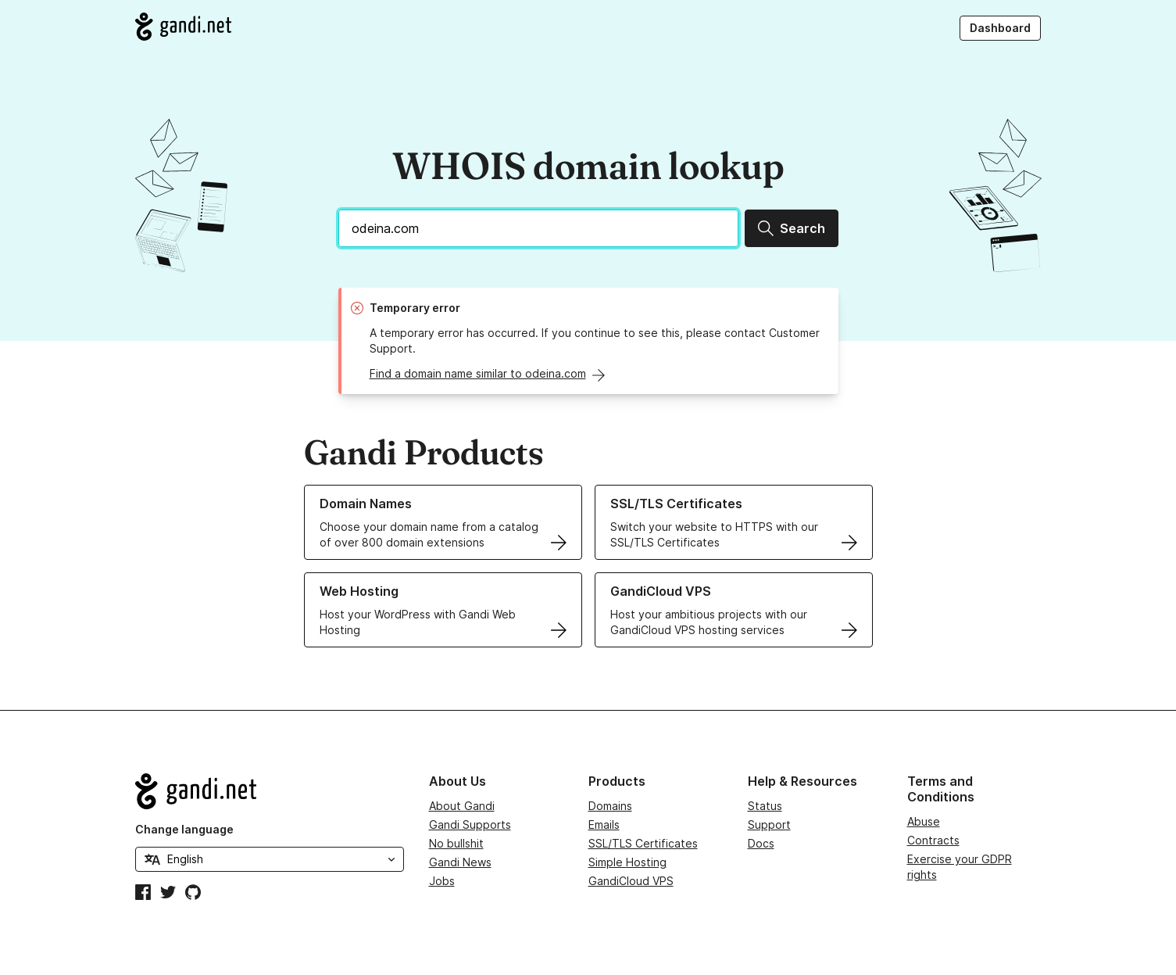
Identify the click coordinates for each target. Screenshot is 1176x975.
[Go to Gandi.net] (183, 27)
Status (765, 805)
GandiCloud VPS (631, 880)
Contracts (933, 840)
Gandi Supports (470, 824)
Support (769, 824)
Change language (184, 829)
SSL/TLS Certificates (643, 843)
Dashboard (1000, 27)
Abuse (923, 821)
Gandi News (460, 862)
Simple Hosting (627, 862)
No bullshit (456, 843)
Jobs (442, 880)
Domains (610, 805)
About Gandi (462, 805)
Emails (604, 824)
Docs (761, 843)
